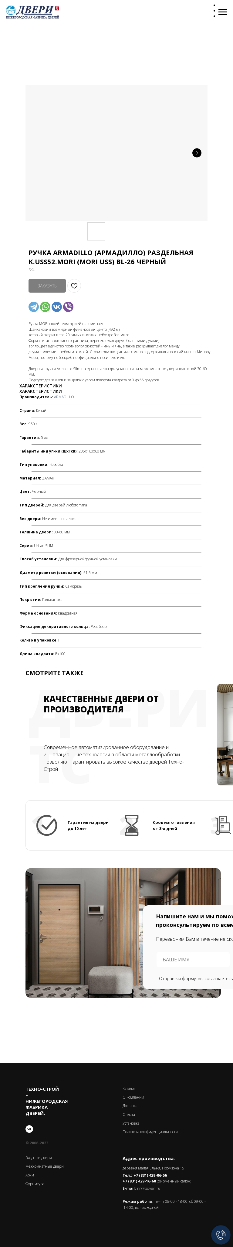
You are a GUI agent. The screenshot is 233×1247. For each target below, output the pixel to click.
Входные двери (38, 1157)
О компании (133, 1097)
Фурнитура (34, 1183)
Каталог (129, 1088)
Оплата (129, 1114)
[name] (193, 959)
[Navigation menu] (222, 12)
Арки (29, 1175)
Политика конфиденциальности (150, 1131)
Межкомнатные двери (44, 1166)
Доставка (130, 1105)
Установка (131, 1123)
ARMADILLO (64, 397)
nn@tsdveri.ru (148, 1188)
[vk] (29, 1129)
